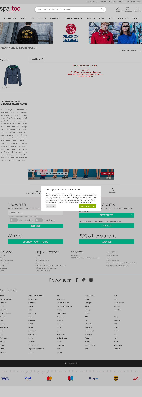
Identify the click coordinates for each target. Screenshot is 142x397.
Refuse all (50, 206)
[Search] (102, 9)
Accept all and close (88, 206)
